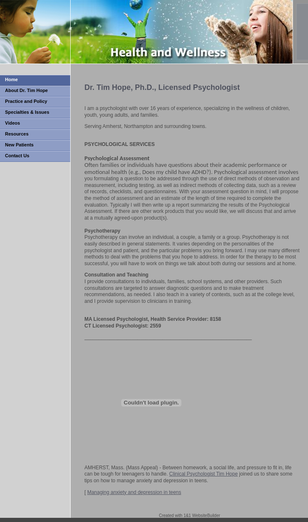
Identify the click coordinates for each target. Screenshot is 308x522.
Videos (12, 122)
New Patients (19, 144)
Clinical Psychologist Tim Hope (203, 474)
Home (11, 79)
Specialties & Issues (27, 112)
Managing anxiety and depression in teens (134, 492)
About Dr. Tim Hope (26, 90)
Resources (16, 133)
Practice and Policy (26, 101)
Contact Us (17, 155)
